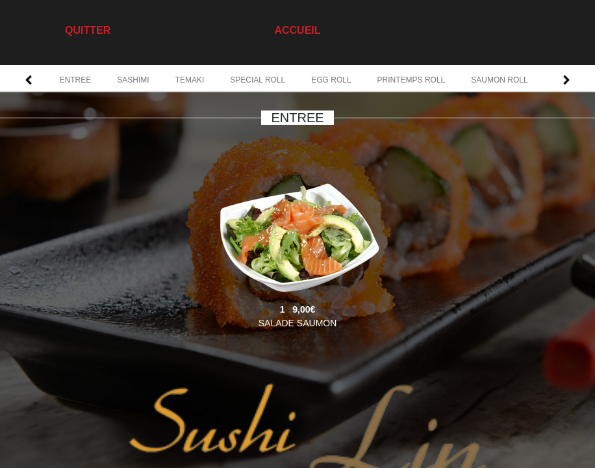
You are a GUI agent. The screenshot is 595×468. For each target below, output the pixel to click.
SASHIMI (133, 79)
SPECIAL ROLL (257, 79)
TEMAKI (190, 79)
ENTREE (76, 79)
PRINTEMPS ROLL (411, 79)
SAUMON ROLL (499, 79)
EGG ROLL (331, 79)
